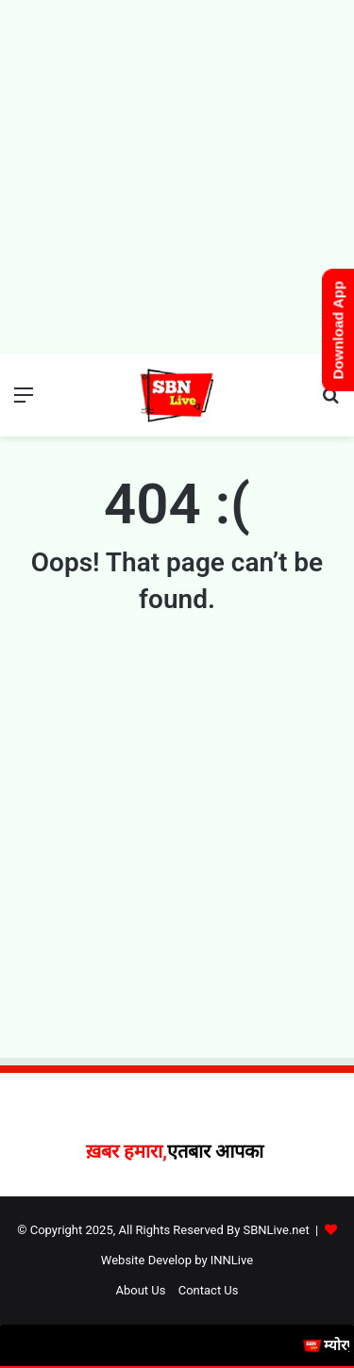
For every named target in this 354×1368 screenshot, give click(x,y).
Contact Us (208, 1290)
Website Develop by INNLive (177, 1260)
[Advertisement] (177, 177)
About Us (140, 1290)
